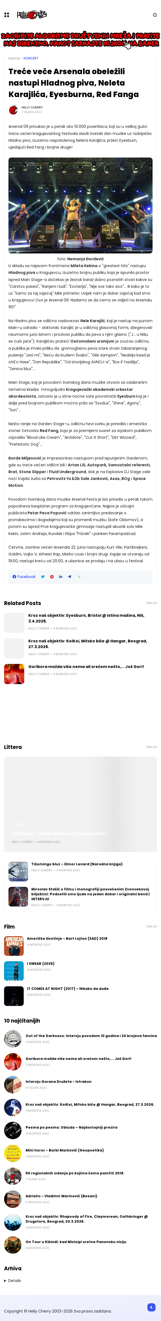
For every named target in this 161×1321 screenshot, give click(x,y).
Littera (19, 825)
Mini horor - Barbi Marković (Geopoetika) (59, 833)
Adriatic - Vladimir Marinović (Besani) (61, 1196)
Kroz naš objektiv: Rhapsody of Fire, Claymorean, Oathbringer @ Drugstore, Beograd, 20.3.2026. (87, 1219)
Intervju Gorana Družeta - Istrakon (59, 1081)
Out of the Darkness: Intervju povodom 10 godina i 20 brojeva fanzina (91, 1035)
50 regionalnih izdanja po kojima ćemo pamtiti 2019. (75, 1173)
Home (14, 58)
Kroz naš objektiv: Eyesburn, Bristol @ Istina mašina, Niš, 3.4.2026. (86, 618)
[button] (79, 576)
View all (151, 603)
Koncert (31, 58)
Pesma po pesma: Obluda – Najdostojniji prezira (71, 1127)
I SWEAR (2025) (40, 963)
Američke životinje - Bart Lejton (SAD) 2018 (67, 938)
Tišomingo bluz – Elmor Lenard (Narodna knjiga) (77, 864)
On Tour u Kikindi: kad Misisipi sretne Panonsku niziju (76, 1242)
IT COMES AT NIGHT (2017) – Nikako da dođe (68, 988)
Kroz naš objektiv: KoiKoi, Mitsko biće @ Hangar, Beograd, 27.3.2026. (87, 643)
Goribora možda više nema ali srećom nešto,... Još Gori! (86, 666)
